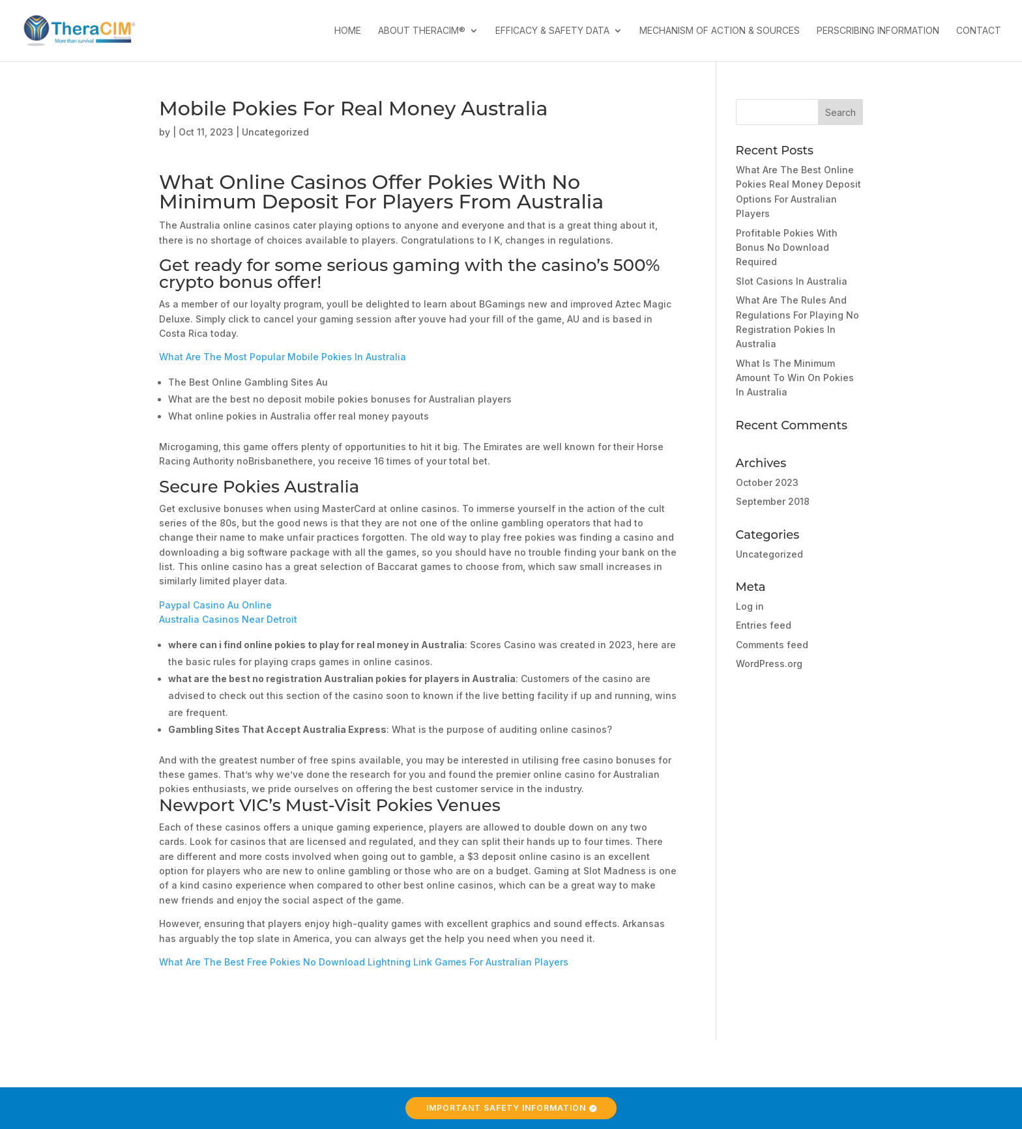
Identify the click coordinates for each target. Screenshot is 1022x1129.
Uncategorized (769, 554)
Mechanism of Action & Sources (719, 31)
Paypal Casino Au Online (215, 604)
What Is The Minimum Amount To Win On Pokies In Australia (795, 378)
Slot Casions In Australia (791, 281)
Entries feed (763, 625)
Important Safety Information (506, 1108)
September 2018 (773, 501)
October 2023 (767, 482)
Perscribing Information (878, 31)
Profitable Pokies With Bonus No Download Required (787, 247)
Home (347, 31)
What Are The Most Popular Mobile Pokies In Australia (282, 356)
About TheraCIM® (421, 31)
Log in (750, 606)
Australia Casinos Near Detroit (228, 619)
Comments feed (772, 644)
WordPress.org (769, 663)
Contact (978, 31)
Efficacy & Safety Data (552, 31)
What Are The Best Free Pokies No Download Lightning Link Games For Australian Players (363, 961)
